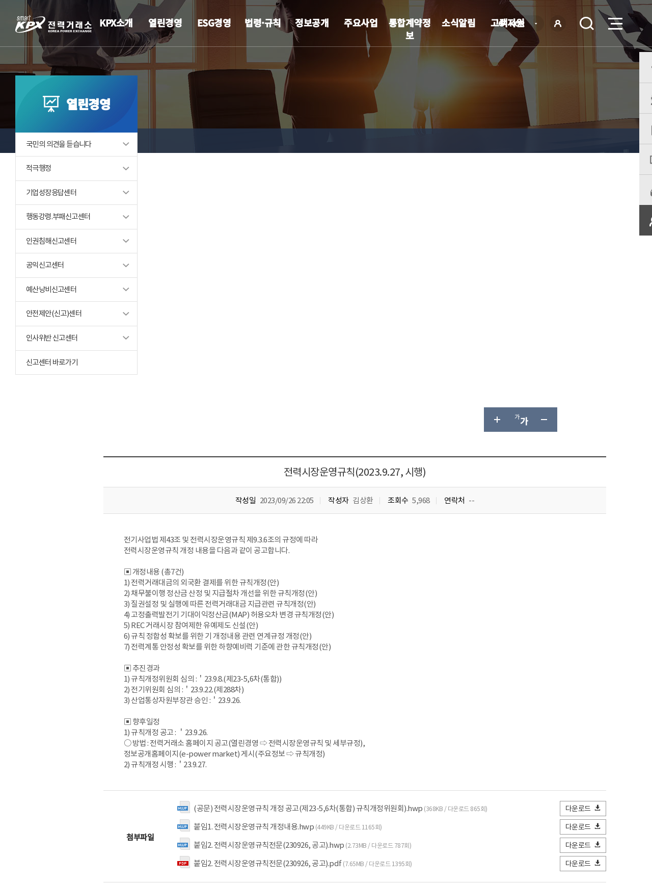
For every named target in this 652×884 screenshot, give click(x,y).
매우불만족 (351, 711)
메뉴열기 (614, 20)
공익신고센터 (46, 287)
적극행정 (39, 189)
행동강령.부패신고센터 (60, 238)
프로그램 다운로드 (341, 810)
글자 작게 (545, 140)
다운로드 (583, 529)
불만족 (303, 711)
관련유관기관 (576, 809)
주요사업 (360, 22)
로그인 (558, 23)
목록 (576, 630)
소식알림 (458, 22)
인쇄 (594, 140)
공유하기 (569, 140)
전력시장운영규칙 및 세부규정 (270, 140)
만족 (233, 711)
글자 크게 (496, 140)
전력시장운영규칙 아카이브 (373, 140)
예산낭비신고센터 (53, 312)
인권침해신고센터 (53, 263)
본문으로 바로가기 (0, 0)
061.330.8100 (315, 840)
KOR (519, 24)
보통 (267, 711)
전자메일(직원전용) (415, 810)
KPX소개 (116, 22)
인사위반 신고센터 (54, 361)
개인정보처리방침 (193, 809)
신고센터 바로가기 (54, 385)
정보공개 (312, 22)
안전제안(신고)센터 (56, 336)
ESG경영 (214, 22)
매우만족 (193, 711)
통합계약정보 (410, 29)
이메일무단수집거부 (267, 810)
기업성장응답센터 (53, 214)
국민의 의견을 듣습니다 (61, 165)
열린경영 (165, 22)
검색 (587, 23)
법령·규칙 (262, 22)
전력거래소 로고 (53, 24)
